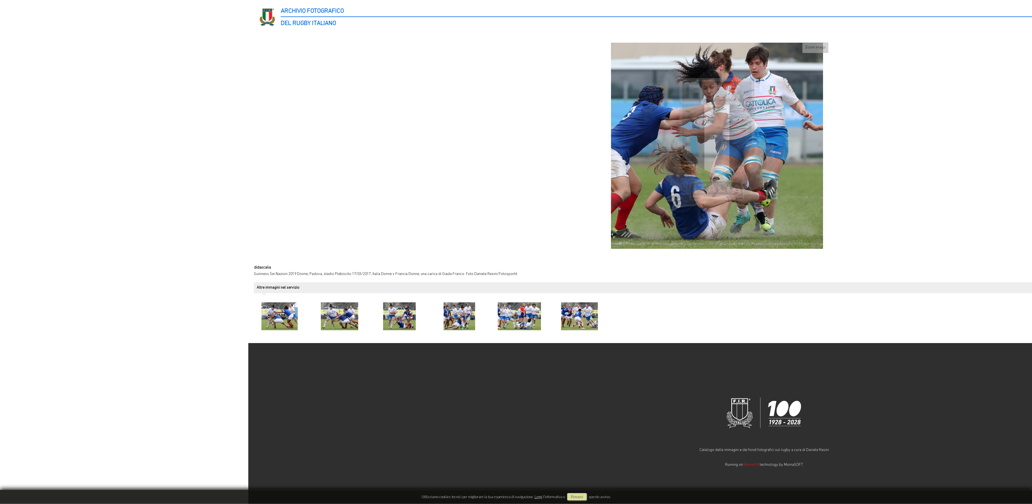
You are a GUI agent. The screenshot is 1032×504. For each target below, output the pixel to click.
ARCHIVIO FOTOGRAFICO (312, 11)
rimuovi (577, 497)
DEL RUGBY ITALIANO (308, 23)
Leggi (538, 497)
